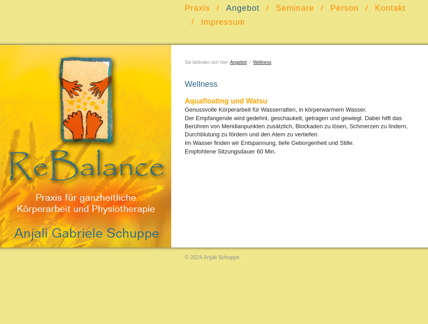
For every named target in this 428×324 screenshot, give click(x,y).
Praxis (197, 8)
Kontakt (390, 8)
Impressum (223, 22)
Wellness (262, 62)
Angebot (243, 8)
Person (344, 8)
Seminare (295, 8)
